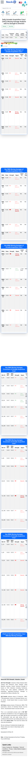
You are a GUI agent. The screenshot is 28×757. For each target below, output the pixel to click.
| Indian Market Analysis (19, 749)
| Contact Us (9, 747)
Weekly (4, 26)
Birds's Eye (2, 14)
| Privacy (11, 749)
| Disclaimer (16, 747)
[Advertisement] (14, 152)
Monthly (11, 26)
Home (4, 747)
